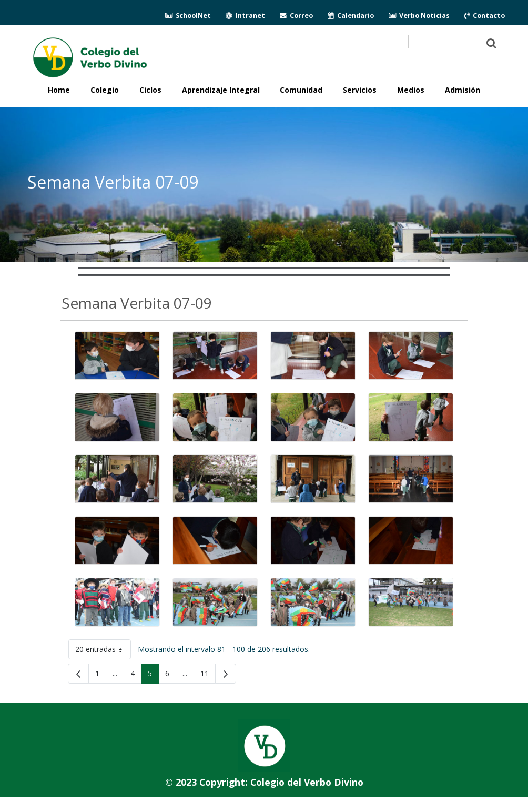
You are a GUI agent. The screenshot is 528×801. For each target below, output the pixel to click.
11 (208, 675)
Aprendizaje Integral (221, 90)
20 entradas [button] (103, 651)
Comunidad (301, 90)
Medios (410, 90)
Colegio (104, 90)
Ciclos (150, 90)
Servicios (360, 90)
